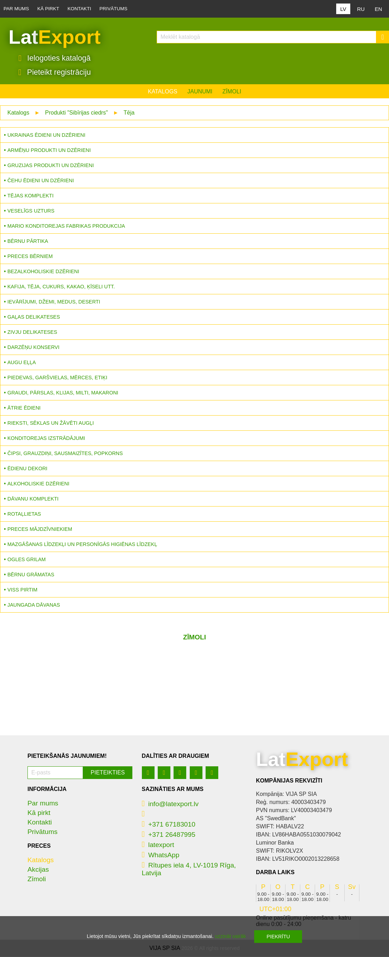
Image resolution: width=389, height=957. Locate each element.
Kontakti (79, 8)
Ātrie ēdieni (23, 408)
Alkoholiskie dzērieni (38, 484)
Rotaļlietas (24, 514)
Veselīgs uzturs (31, 211)
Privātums (113, 8)
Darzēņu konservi (33, 347)
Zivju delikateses (32, 332)
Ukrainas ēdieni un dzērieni (46, 135)
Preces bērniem (30, 256)
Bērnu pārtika (27, 241)
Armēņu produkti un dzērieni (49, 150)
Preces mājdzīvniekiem (39, 529)
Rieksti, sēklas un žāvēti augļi (50, 423)
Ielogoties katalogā (55, 58)
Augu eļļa (21, 363)
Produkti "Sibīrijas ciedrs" (76, 113)
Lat (54, 37)
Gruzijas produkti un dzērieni (50, 165)
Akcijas (38, 869)
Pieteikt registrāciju (54, 72)
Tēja (129, 113)
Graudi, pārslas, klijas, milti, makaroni (62, 393)
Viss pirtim (22, 590)
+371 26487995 (168, 835)
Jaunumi (199, 92)
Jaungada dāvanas (33, 605)
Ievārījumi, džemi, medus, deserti (53, 302)
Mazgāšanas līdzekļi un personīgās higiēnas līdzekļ (82, 544)
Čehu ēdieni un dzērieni (40, 181)
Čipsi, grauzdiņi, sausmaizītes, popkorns (65, 453)
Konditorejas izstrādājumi (46, 438)
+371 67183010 (168, 824)
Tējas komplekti (30, 196)
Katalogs (162, 92)
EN (378, 9)
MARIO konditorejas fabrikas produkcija (66, 226)
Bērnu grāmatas (30, 575)
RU (361, 9)
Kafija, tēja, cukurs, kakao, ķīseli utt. (61, 287)
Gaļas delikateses (33, 317)
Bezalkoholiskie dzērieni (43, 272)
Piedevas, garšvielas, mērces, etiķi (57, 378)
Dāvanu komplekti (32, 499)
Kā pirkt (48, 8)
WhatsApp (161, 855)
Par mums (16, 8)
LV (343, 9)
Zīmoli (231, 92)
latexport (158, 845)
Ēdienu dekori (27, 469)
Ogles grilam (26, 560)
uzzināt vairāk (230, 936)
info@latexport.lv (170, 804)
